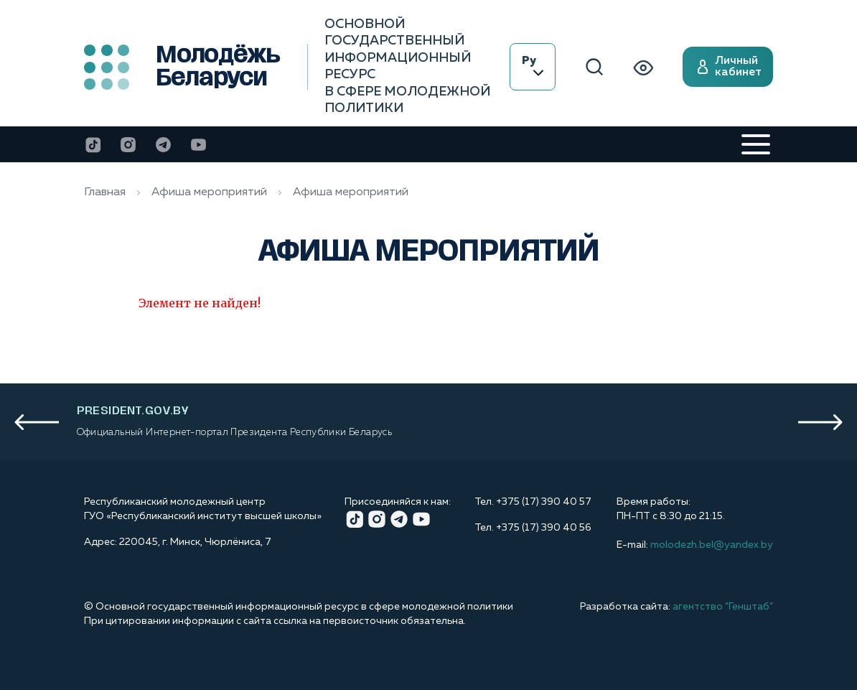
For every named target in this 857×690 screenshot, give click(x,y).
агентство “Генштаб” (723, 607)
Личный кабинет (728, 66)
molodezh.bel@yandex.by (711, 545)
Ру (532, 65)
